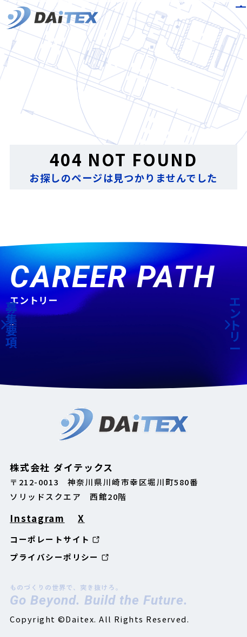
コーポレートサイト (50, 540)
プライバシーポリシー (54, 557)
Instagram (37, 518)
